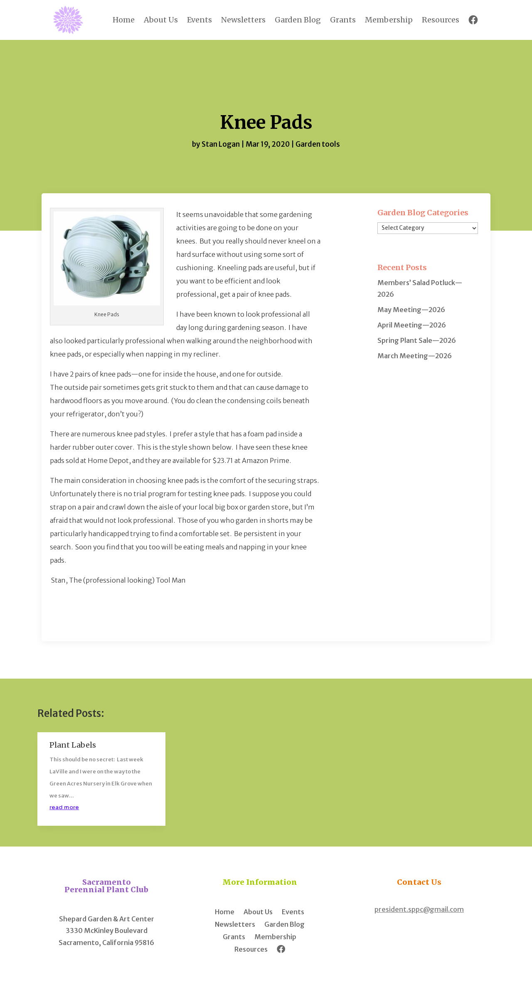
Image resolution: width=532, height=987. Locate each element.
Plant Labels (72, 745)
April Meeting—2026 (411, 325)
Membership (389, 20)
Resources (440, 20)
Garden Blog (298, 20)
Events (199, 20)
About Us (161, 20)
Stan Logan (221, 144)
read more (64, 807)
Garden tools (318, 144)
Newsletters (243, 20)
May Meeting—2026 (411, 309)
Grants (343, 20)
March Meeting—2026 (414, 356)
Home (124, 20)
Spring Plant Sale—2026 (416, 340)
